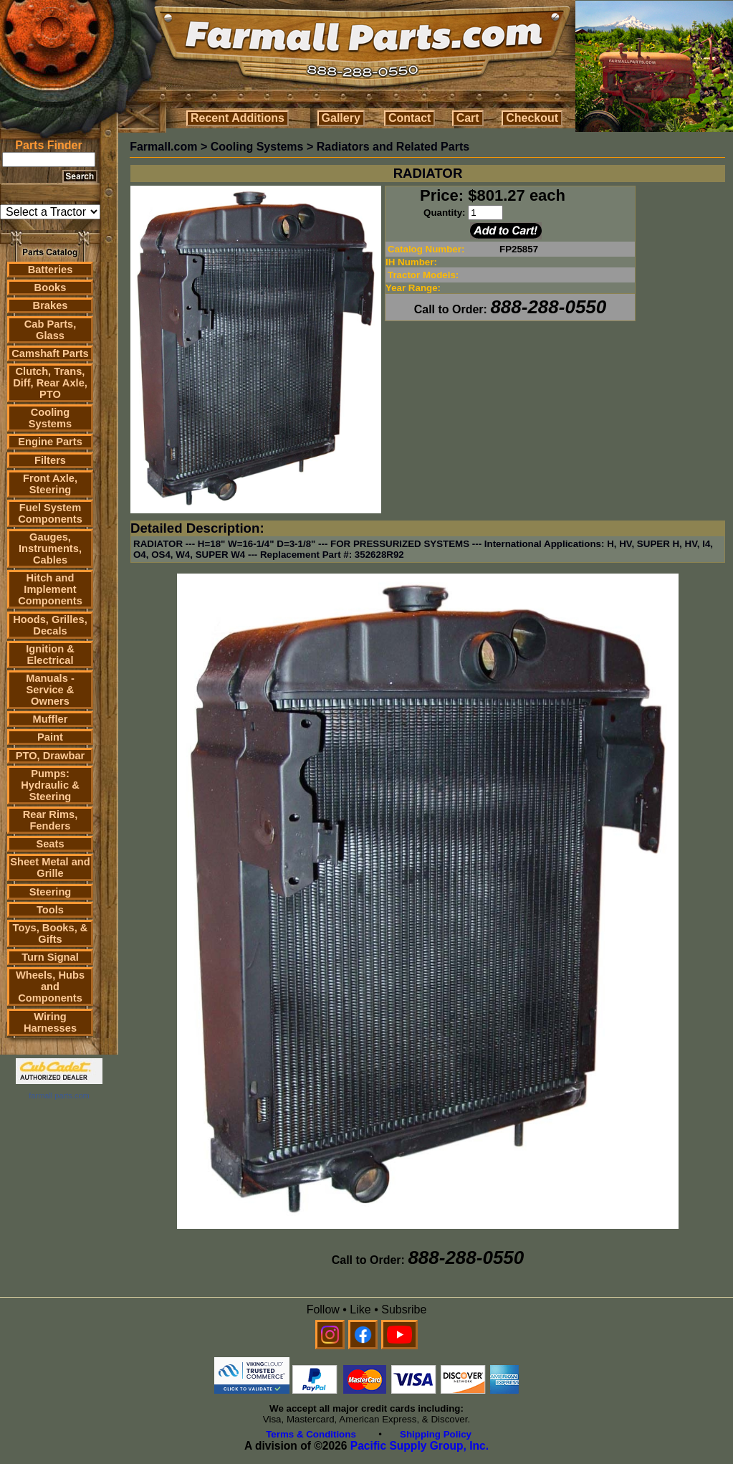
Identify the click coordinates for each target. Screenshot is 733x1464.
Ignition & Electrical (50, 654)
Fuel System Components (50, 513)
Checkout (532, 118)
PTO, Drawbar (50, 755)
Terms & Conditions (311, 1434)
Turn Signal (50, 957)
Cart (467, 118)
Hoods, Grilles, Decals (50, 625)
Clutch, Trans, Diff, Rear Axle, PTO (50, 383)
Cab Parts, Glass (50, 329)
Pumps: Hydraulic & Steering (50, 785)
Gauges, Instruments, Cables (50, 548)
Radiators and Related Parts (393, 147)
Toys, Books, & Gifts (50, 933)
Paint (50, 737)
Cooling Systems (50, 418)
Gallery (341, 118)
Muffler (50, 719)
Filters (50, 460)
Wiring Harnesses (50, 1022)
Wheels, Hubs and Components (50, 986)
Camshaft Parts (50, 353)
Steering (50, 892)
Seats (50, 844)
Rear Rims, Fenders (50, 820)
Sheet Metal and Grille (50, 867)
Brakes (50, 305)
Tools (50, 910)
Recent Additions (237, 118)
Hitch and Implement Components (50, 589)
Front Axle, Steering (50, 483)
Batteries (50, 269)
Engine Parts (50, 441)
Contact (409, 118)
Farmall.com (163, 147)
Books (50, 287)
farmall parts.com (59, 1095)
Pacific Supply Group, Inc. (419, 1446)
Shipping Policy (435, 1434)
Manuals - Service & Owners (50, 689)
